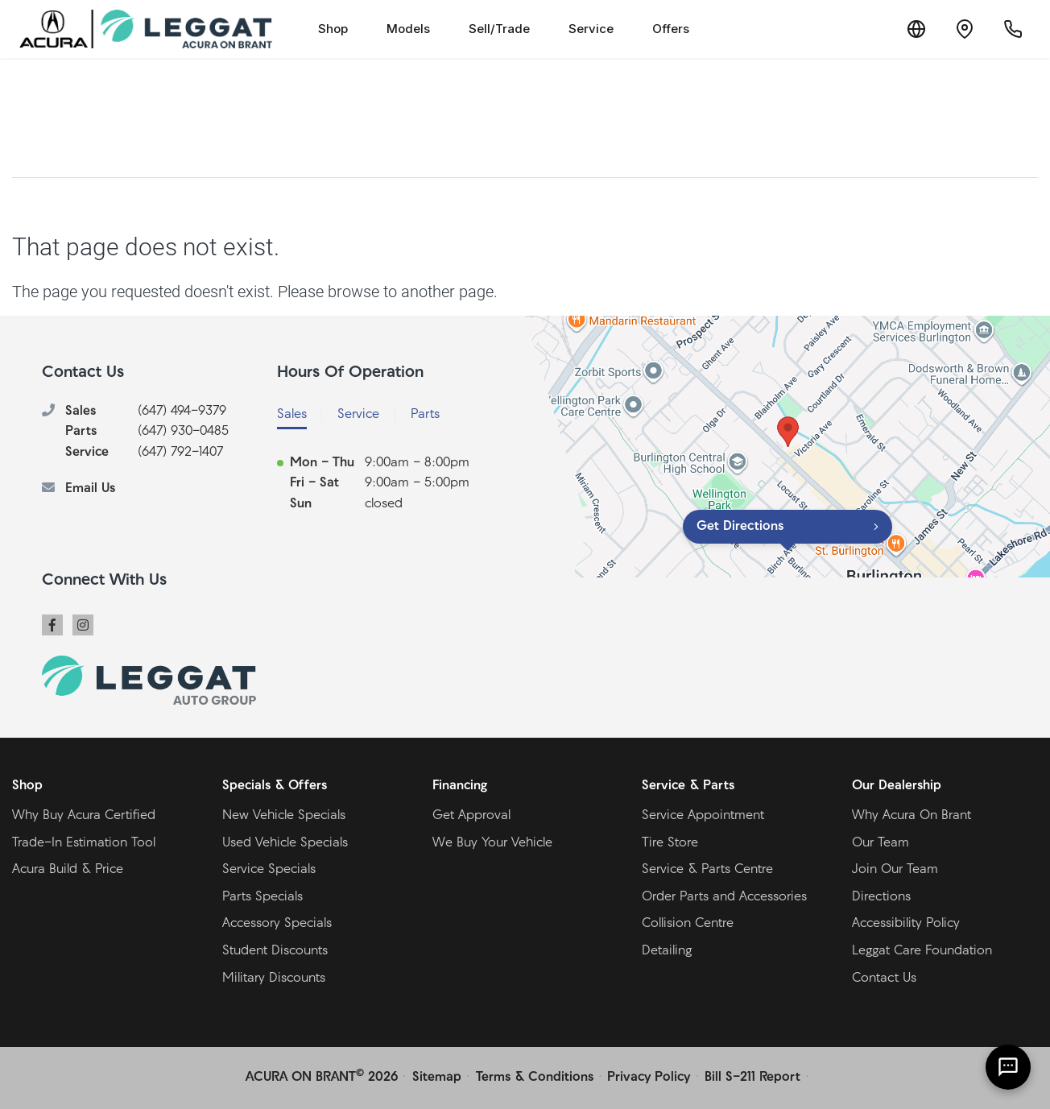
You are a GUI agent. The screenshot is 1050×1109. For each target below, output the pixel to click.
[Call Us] (1013, 29)
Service (591, 28)
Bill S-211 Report (752, 1077)
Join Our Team (895, 869)
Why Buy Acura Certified (83, 815)
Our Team (880, 843)
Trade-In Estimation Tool (83, 843)
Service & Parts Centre (707, 869)
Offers (670, 28)
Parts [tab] (425, 414)
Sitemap (436, 1077)
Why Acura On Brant (911, 815)
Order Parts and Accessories (724, 897)
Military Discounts (273, 978)
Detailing (667, 951)
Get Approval (471, 815)
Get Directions (740, 526)
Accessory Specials (277, 923)
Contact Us (884, 978)
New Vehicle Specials (283, 815)
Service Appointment (703, 815)
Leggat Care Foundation (922, 951)
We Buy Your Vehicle (492, 843)
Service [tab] (358, 414)
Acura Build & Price (67, 869)
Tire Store (670, 843)
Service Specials (269, 869)
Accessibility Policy (906, 923)
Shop (333, 28)
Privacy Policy (648, 1077)
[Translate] (916, 29)
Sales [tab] (292, 414)
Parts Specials (262, 897)
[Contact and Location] (964, 29)
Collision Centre (688, 923)
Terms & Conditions (534, 1077)
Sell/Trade (499, 28)
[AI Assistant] (1008, 1067)
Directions (881, 897)
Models (408, 28)
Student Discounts (275, 951)
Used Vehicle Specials (285, 843)
